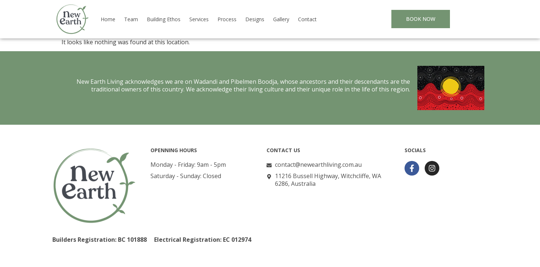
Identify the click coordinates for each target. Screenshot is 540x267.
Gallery (281, 19)
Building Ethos (163, 19)
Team (131, 19)
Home (108, 19)
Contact (307, 19)
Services (199, 19)
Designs (254, 19)
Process (227, 19)
